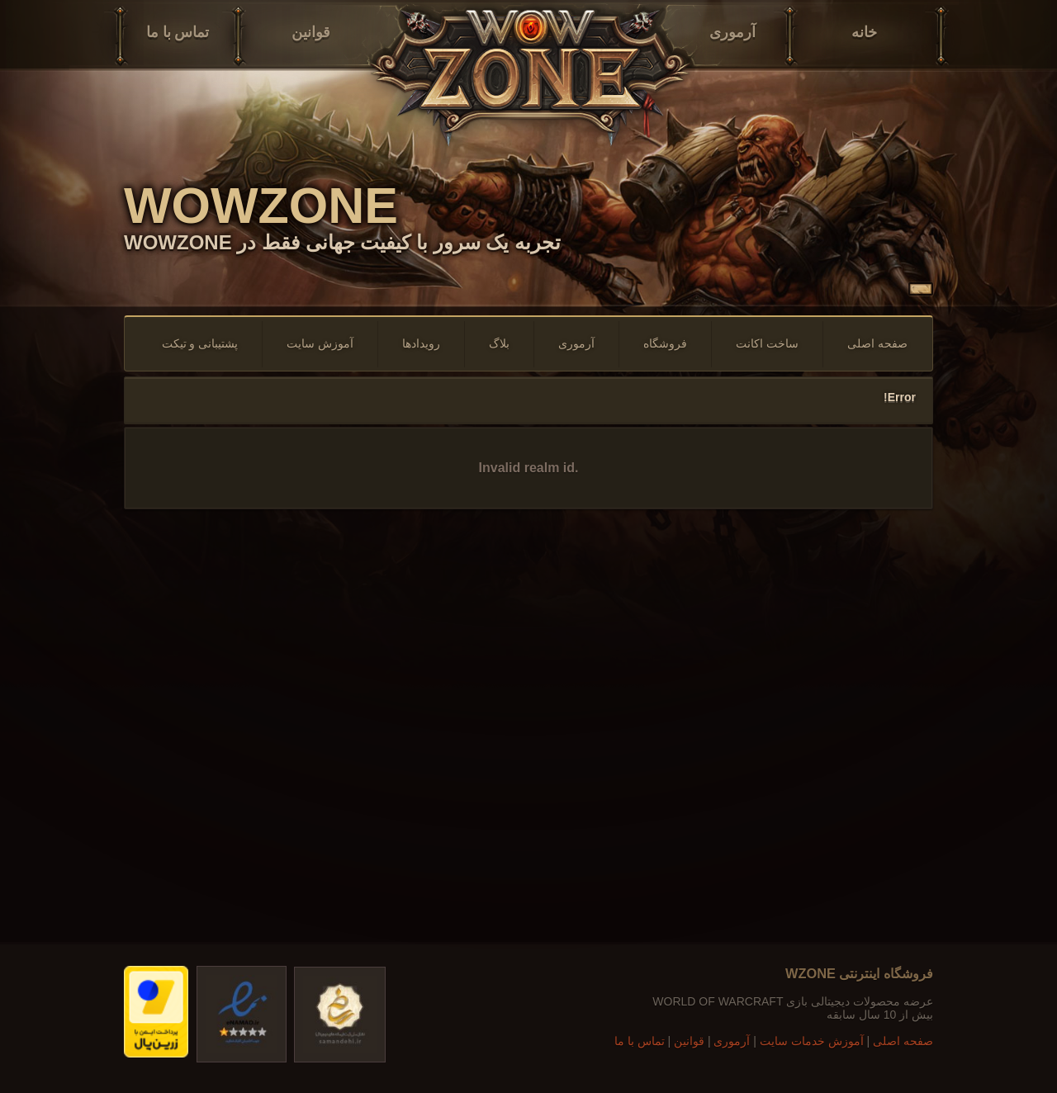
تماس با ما (177, 32)
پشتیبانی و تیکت (200, 343)
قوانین (311, 32)
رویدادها (421, 343)
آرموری (732, 32)
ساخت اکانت (767, 343)
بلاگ (499, 343)
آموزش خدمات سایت (812, 1041)
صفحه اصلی (877, 343)
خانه (864, 32)
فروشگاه (665, 343)
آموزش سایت (320, 343)
